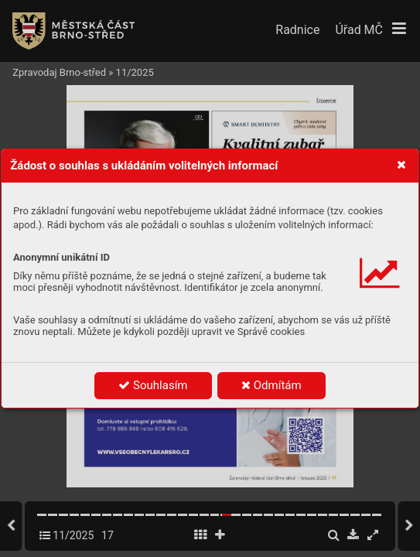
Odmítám (271, 385)
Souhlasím (152, 385)
